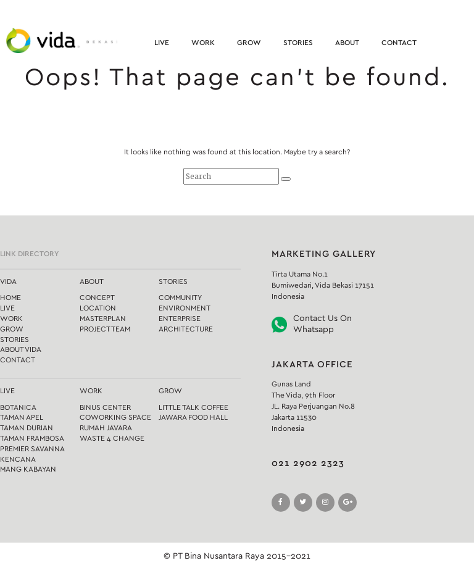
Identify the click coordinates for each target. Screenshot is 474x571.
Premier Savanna (32, 448)
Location (98, 308)
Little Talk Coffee (193, 407)
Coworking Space (115, 417)
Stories (298, 42)
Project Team (105, 329)
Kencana (18, 459)
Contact (399, 42)
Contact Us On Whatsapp (322, 324)
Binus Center (105, 407)
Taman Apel (21, 417)
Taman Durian (26, 427)
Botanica (18, 407)
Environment (184, 308)
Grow (249, 42)
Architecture (186, 329)
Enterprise (180, 318)
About (347, 42)
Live (161, 42)
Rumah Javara (106, 427)
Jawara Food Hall (193, 417)
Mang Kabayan (28, 469)
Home (10, 297)
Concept (97, 297)
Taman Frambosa (32, 438)
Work (203, 42)
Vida (8, 281)
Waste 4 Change (112, 438)
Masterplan (103, 318)
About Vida (20, 349)
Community (180, 297)
